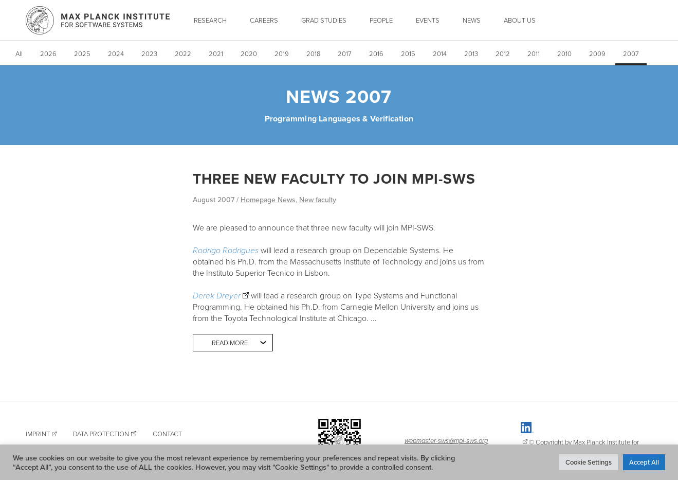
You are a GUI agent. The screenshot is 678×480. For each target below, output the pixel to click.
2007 (631, 53)
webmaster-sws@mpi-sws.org (446, 440)
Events (427, 20)
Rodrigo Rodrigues (226, 250)
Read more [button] (230, 342)
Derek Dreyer (217, 295)
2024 (116, 53)
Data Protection (101, 433)
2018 (313, 53)
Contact (167, 433)
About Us (520, 20)
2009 (597, 53)
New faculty (317, 199)
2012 (503, 53)
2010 (564, 53)
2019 (281, 53)
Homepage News (268, 199)
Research (210, 20)
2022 (183, 53)
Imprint (38, 433)
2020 (249, 53)
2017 (345, 53)
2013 (471, 53)
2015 (408, 53)
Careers (264, 20)
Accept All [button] (644, 462)
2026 (48, 53)
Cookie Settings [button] (588, 462)
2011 (533, 53)
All (19, 53)
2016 (376, 53)
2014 (440, 53)
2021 (216, 53)
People (381, 20)
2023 (149, 53)
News (472, 20)
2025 (82, 53)
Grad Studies (323, 20)
